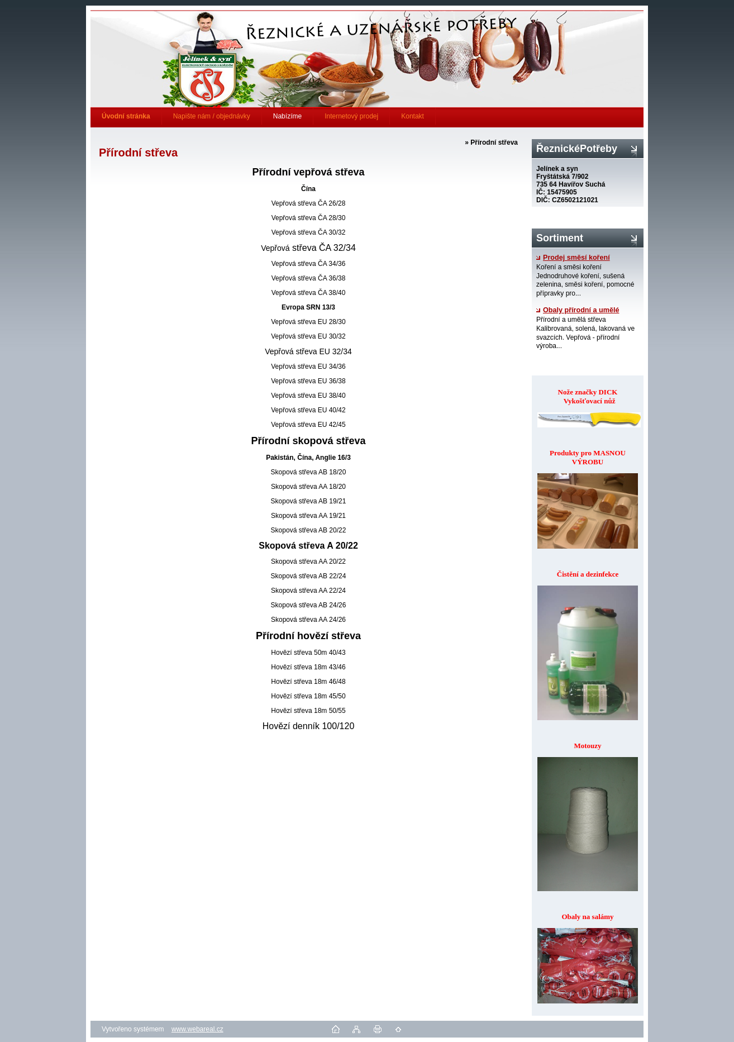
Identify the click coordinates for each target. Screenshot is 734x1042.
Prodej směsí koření (573, 257)
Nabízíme (287, 116)
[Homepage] (126, 116)
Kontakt (412, 116)
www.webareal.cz (197, 1029)
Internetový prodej (351, 116)
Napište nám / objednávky (211, 116)
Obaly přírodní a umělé (577, 310)
